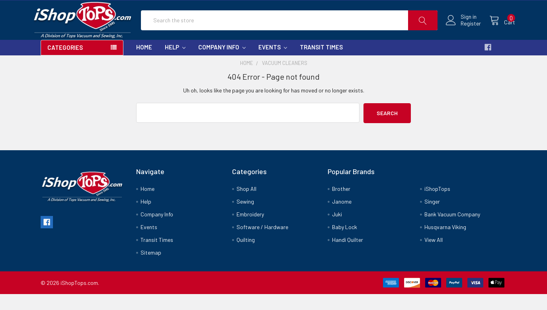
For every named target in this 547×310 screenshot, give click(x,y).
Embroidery (250, 230)
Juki (337, 230)
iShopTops (437, 204)
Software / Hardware (262, 242)
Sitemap (151, 268)
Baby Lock (344, 242)
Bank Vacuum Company (452, 230)
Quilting (245, 255)
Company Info (222, 63)
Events (272, 63)
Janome (342, 217)
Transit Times (321, 63)
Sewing (245, 217)
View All (433, 255)
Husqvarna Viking (445, 242)
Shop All (246, 204)
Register (462, 32)
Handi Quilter (347, 255)
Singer (432, 217)
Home (144, 63)
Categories (65, 64)
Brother (341, 204)
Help (175, 63)
